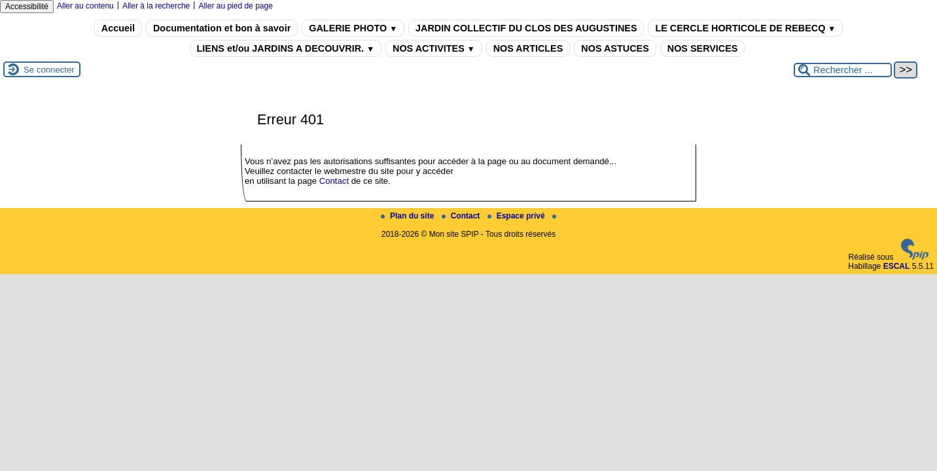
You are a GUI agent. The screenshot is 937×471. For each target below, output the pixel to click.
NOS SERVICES (702, 48)
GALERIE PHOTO (353, 28)
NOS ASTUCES (614, 48)
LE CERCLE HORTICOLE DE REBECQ (745, 28)
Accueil (118, 28)
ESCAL (896, 266)
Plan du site (408, 215)
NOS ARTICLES (528, 48)
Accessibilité (26, 6)
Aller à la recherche (156, 5)
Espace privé (517, 215)
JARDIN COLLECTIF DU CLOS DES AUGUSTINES (526, 28)
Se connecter (49, 70)
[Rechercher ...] (843, 70)
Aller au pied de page (235, 5)
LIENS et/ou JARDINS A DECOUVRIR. (285, 48)
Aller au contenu (85, 5)
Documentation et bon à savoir (222, 28)
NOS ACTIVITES (434, 48)
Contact (334, 181)
